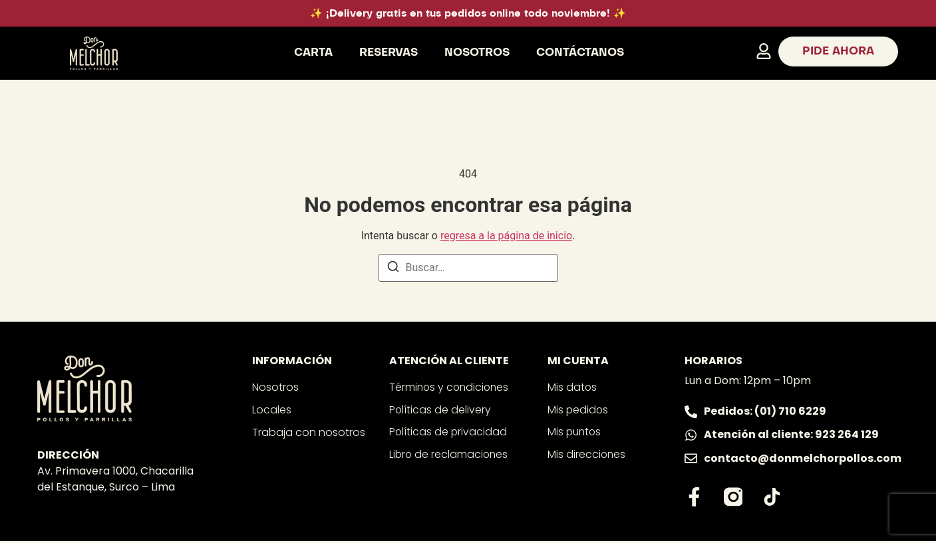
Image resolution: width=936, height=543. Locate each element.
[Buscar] (393, 269)
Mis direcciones (587, 455)
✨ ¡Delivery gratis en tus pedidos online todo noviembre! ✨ (468, 14)
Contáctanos (580, 52)
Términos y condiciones (450, 387)
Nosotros (477, 52)
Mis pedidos (578, 409)
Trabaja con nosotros (308, 432)
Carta (313, 52)
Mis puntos (575, 432)
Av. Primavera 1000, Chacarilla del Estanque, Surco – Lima (115, 478)
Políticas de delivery (440, 409)
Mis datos (572, 387)
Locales (271, 409)
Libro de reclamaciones (449, 455)
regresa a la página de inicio (506, 235)
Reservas (388, 52)
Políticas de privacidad (448, 432)
